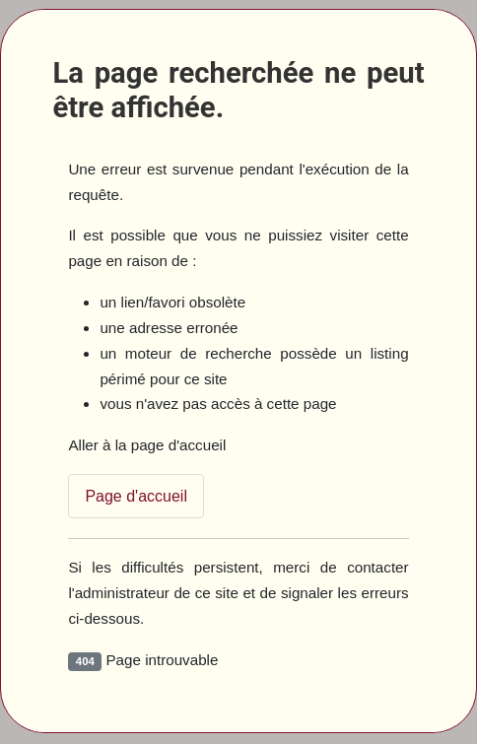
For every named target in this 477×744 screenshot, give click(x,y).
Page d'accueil (136, 496)
